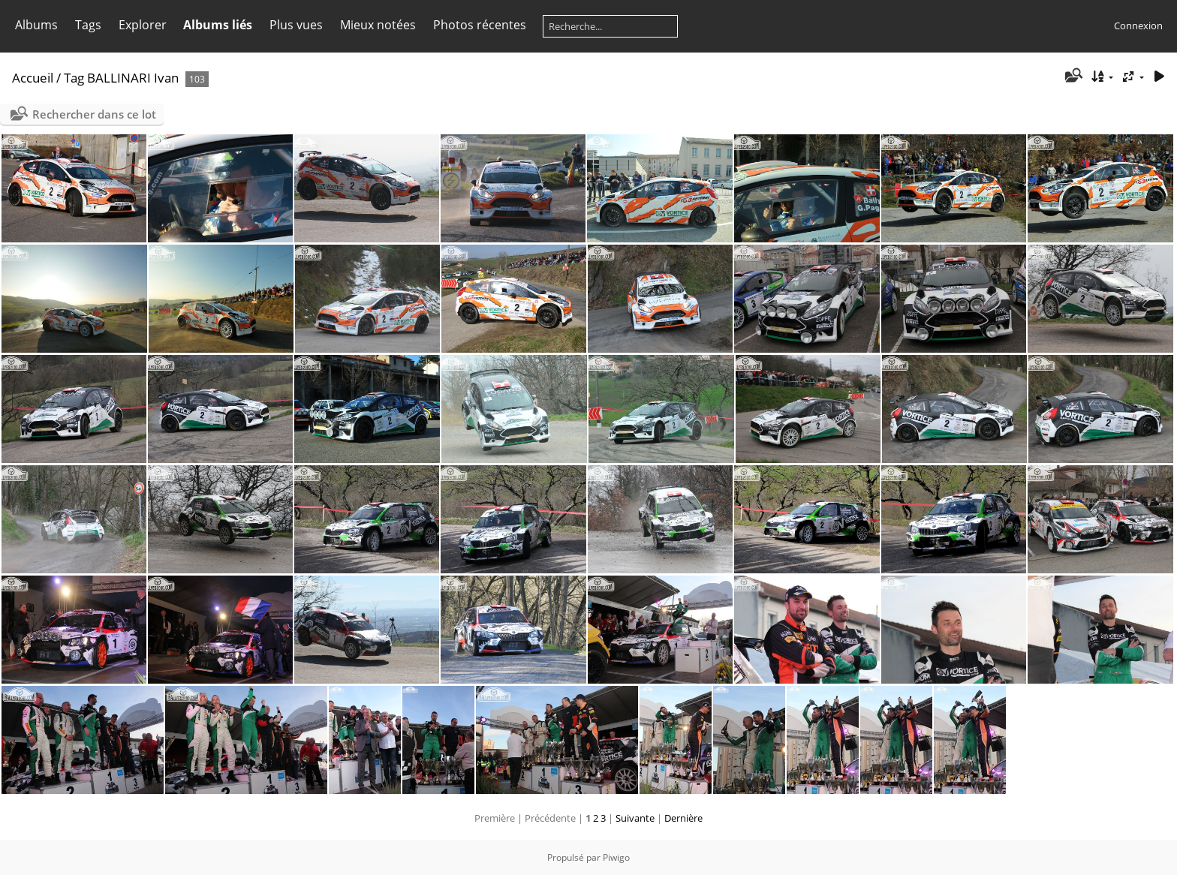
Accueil (32, 77)
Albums (36, 25)
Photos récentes (479, 25)
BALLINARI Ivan (133, 77)
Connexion (1138, 25)
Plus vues (296, 25)
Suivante (635, 818)
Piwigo (616, 857)
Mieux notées (378, 25)
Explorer (143, 25)
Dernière (683, 818)
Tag (74, 77)
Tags (88, 25)
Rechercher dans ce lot (94, 114)
